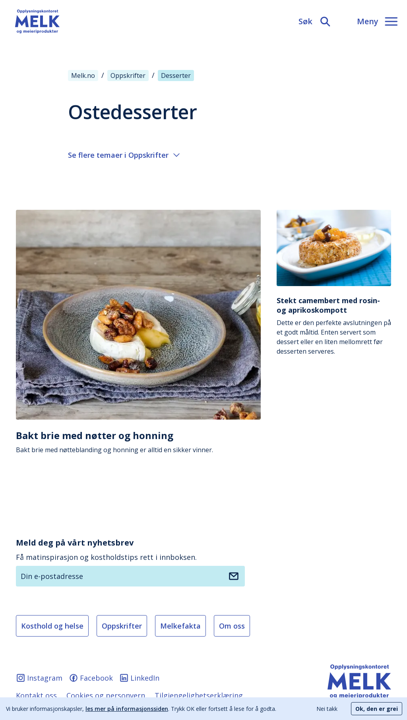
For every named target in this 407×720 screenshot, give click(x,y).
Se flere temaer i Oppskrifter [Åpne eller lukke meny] (124, 155)
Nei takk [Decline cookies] (326, 708)
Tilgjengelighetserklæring (199, 695)
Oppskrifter (122, 626)
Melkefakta (180, 626)
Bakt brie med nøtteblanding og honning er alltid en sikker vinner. (138, 441)
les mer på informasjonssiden (126, 708)
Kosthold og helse (52, 626)
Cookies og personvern (105, 695)
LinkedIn (139, 678)
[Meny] (377, 21)
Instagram (39, 678)
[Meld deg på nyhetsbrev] (234, 576)
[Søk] (314, 21)
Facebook (91, 678)
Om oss (232, 626)
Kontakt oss (36, 695)
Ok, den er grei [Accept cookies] (376, 708)
